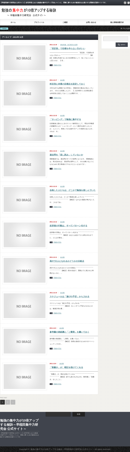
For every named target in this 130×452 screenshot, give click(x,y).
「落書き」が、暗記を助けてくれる (66, 367)
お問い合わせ (91, 22)
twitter (128, 2)
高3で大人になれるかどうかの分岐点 (67, 261)
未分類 (62, 80)
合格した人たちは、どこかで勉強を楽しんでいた (73, 190)
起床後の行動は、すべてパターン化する (68, 226)
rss (125, 2)
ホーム (13, 22)
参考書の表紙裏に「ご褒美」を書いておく (69, 332)
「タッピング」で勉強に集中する (65, 119)
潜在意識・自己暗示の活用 (68, 44)
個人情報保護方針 (117, 22)
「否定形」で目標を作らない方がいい (67, 48)
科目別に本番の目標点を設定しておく (67, 84)
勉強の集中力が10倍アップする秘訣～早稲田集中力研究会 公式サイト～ (19, 425)
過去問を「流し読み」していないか (66, 155)
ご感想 (65, 22)
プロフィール (39, 22)
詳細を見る (57, 65)
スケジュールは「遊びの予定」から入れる (69, 296)
